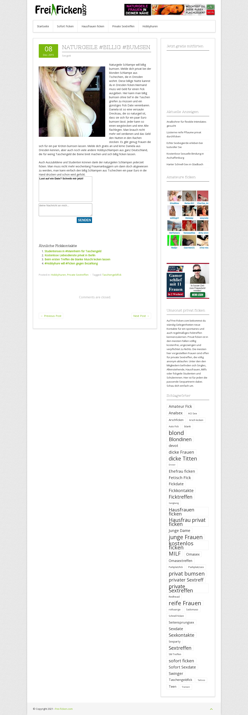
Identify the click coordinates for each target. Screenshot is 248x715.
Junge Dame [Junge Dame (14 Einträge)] (179, 530)
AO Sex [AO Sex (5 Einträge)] (192, 413)
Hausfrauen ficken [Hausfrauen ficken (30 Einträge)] (181, 511)
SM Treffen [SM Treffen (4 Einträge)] (175, 654)
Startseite (43, 26)
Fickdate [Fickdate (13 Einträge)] (176, 483)
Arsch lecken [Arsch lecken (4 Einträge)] (196, 420)
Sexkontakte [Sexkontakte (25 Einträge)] (181, 635)
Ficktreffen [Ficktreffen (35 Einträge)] (180, 496)
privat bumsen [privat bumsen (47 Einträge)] (187, 573)
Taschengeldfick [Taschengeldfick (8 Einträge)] (180, 680)
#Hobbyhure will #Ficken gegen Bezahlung (71, 263)
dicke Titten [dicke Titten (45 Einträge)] (183, 458)
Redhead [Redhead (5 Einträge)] (174, 596)
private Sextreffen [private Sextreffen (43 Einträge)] (181, 588)
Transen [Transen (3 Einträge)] (186, 687)
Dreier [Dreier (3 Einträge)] (172, 464)
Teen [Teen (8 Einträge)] (172, 686)
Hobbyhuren (150, 26)
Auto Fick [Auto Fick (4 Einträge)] (174, 426)
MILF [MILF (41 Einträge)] (175, 553)
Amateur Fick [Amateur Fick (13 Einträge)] (180, 406)
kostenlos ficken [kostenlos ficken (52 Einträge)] (181, 545)
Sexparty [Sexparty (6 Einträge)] (174, 641)
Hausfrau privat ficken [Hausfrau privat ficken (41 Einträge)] (187, 522)
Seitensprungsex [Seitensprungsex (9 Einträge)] (181, 622)
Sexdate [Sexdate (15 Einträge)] (176, 628)
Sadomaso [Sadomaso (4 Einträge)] (192, 609)
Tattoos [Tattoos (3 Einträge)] (201, 680)
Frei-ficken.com (64, 709)
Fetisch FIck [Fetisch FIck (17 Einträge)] (180, 477)
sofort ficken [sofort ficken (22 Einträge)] (181, 660)
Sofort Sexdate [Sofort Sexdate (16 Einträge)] (182, 667)
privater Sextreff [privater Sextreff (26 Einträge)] (186, 579)
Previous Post (50, 316)
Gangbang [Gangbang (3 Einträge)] (174, 503)
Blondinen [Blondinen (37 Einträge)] (180, 439)
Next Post (141, 316)
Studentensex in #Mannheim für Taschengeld (73, 251)
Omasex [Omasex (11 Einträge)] (193, 554)
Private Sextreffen (123, 26)
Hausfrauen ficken (93, 26)
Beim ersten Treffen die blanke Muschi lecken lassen (77, 259)
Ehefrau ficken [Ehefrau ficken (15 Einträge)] (182, 471)
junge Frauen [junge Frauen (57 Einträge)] (186, 536)
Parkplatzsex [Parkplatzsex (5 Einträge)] (196, 567)
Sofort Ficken (65, 26)
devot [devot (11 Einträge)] (173, 445)
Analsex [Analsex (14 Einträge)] (176, 413)
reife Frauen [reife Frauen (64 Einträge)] (185, 603)
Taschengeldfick (111, 274)
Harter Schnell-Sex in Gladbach (185, 164)
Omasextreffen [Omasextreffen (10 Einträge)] (180, 560)
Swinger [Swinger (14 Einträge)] (176, 673)
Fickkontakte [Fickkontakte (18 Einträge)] (181, 490)
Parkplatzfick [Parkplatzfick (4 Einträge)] (176, 567)
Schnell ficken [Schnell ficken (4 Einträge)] (176, 616)
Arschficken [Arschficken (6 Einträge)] (176, 420)
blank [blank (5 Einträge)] (187, 426)
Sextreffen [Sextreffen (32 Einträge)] (180, 647)
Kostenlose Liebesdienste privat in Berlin (70, 255)
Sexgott (66, 55)
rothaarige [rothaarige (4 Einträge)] (175, 609)
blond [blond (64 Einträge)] (176, 432)
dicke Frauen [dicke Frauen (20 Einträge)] (181, 452)
